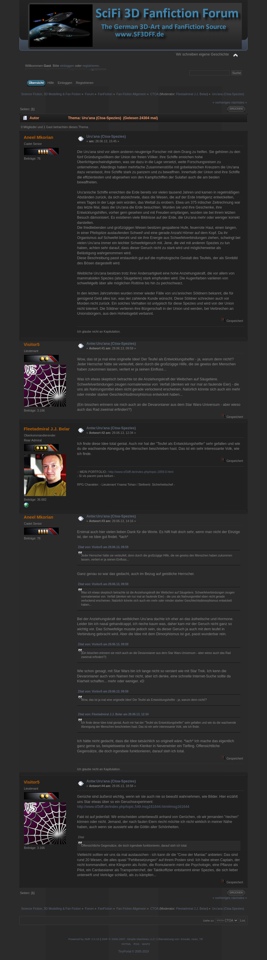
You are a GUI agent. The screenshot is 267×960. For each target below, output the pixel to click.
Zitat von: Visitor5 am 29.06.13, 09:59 (103, 547)
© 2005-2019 (140, 951)
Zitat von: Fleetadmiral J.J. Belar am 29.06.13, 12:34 (113, 714)
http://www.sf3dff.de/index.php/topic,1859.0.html (141, 471)
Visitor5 (32, 344)
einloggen (67, 65)
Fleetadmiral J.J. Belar (191, 94)
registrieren (90, 65)
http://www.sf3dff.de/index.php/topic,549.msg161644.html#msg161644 (133, 807)
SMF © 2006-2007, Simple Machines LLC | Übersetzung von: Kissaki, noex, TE (152, 939)
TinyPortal (124, 951)
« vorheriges (222, 102)
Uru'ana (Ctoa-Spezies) (106, 136)
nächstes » (239, 102)
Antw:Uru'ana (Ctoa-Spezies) (111, 344)
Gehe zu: (208, 920)
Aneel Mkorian (38, 137)
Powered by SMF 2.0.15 (83, 939)
